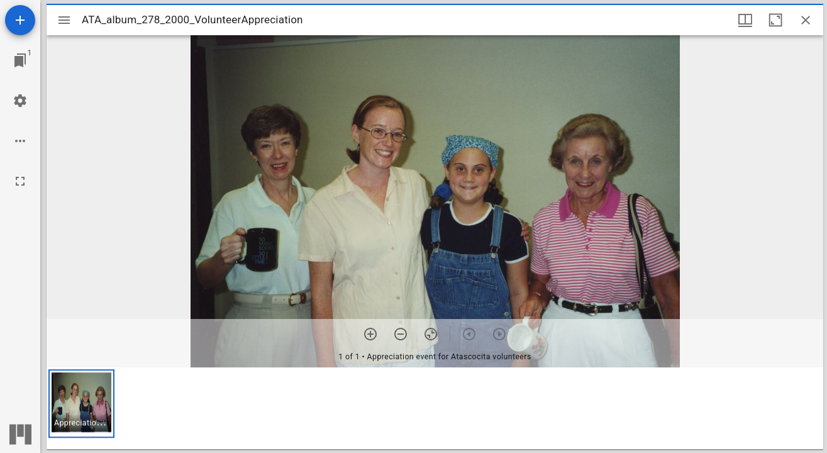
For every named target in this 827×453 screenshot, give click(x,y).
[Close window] (806, 20)
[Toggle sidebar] (64, 20)
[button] (81, 403)
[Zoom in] (370, 334)
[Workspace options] (20, 141)
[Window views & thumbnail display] (745, 20)
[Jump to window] (20, 60)
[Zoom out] (401, 334)
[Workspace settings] (20, 101)
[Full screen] (20, 181)
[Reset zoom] (431, 334)
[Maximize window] (775, 20)
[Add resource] (20, 20)
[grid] (435, 408)
